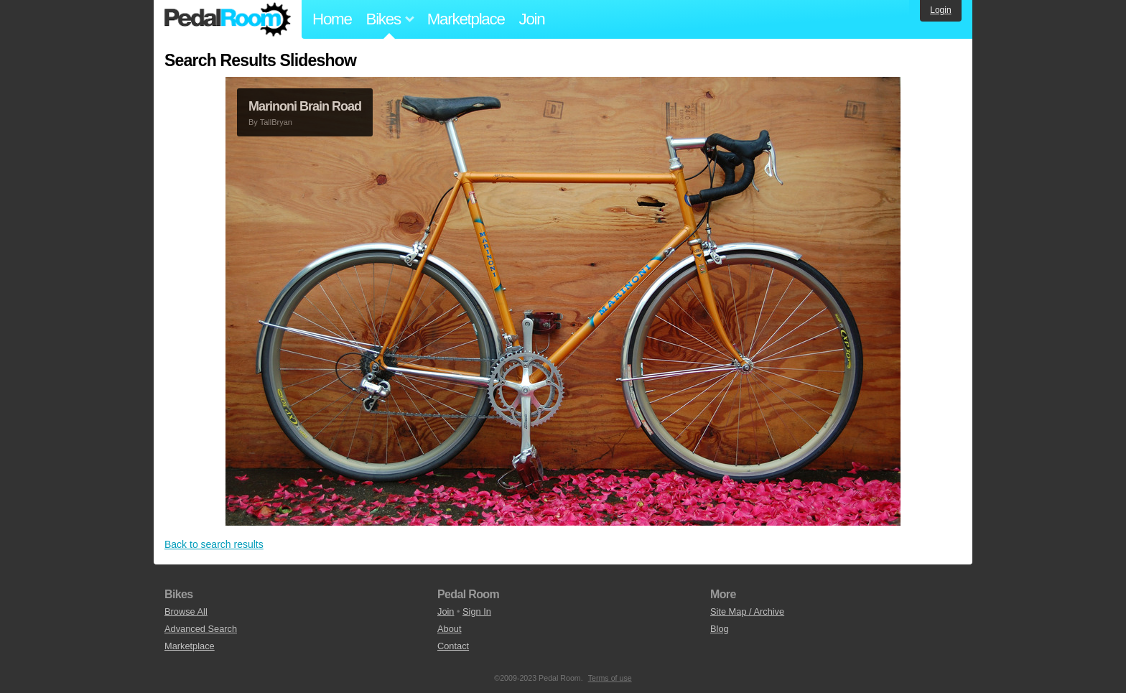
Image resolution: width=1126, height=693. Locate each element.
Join (532, 19)
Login (940, 10)
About (449, 628)
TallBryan (276, 122)
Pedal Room (227, 19)
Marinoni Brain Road (304, 106)
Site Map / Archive (747, 611)
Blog (719, 628)
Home (332, 19)
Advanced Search (200, 628)
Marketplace (466, 19)
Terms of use (610, 678)
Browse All (186, 611)
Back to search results (214, 544)
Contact (453, 646)
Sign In (476, 611)
